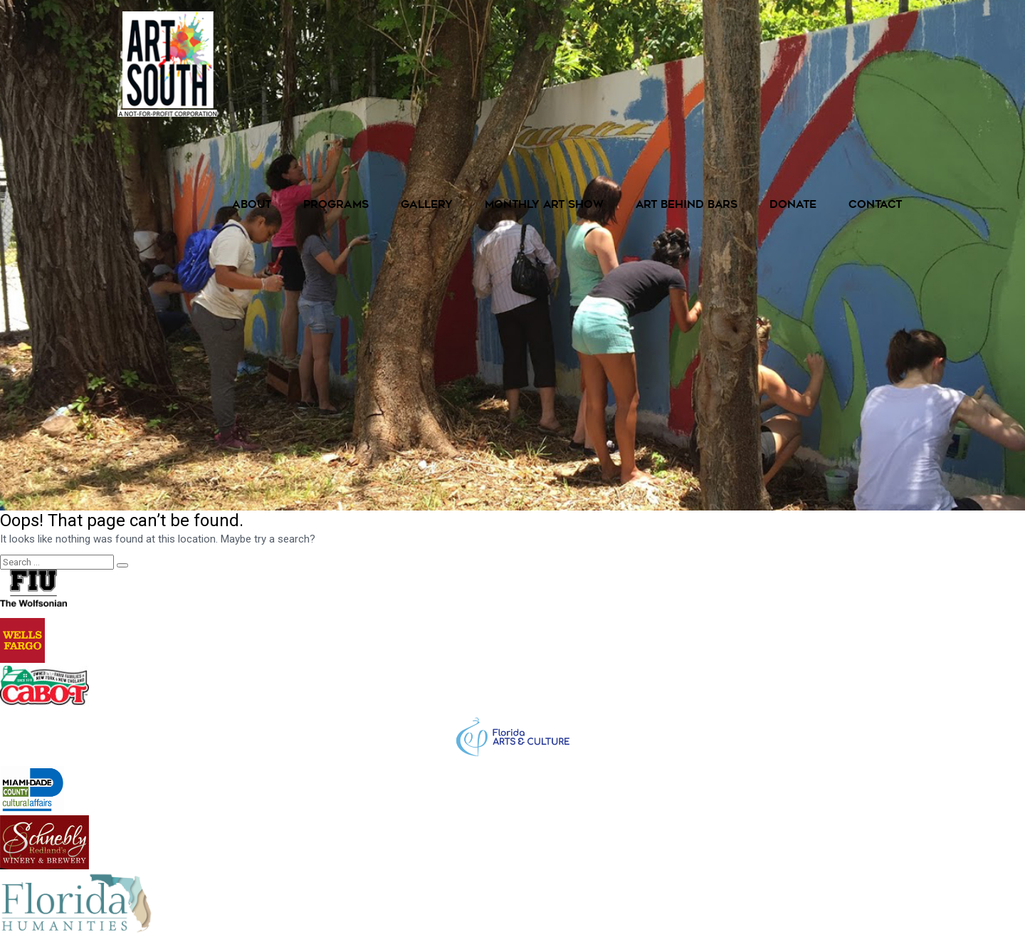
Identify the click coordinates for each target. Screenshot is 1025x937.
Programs (336, 205)
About (251, 205)
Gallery (427, 205)
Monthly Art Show (544, 205)
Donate (792, 205)
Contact (875, 205)
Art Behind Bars (686, 205)
